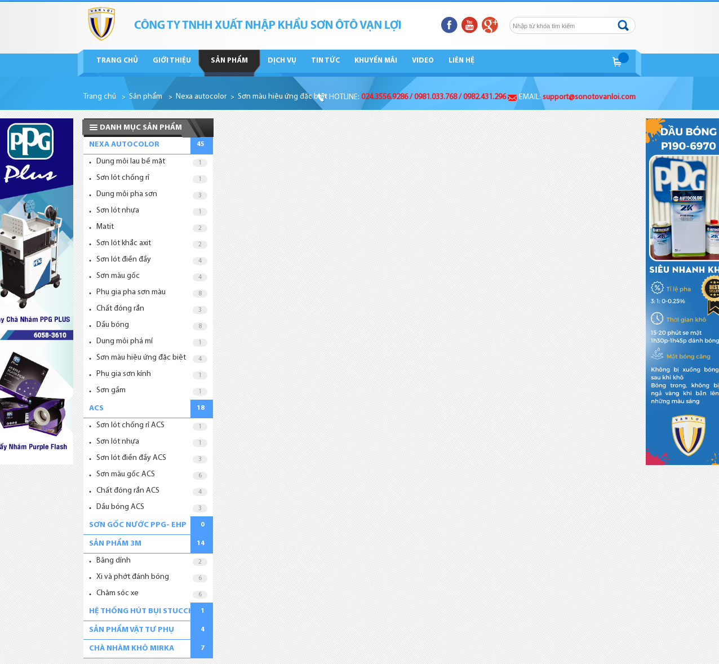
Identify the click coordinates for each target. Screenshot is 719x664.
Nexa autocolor (201, 96)
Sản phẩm (229, 60)
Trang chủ (117, 60)
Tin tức (325, 60)
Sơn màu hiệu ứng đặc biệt (282, 96)
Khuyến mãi (375, 60)
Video (423, 60)
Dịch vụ (282, 60)
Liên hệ (461, 60)
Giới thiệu (172, 60)
